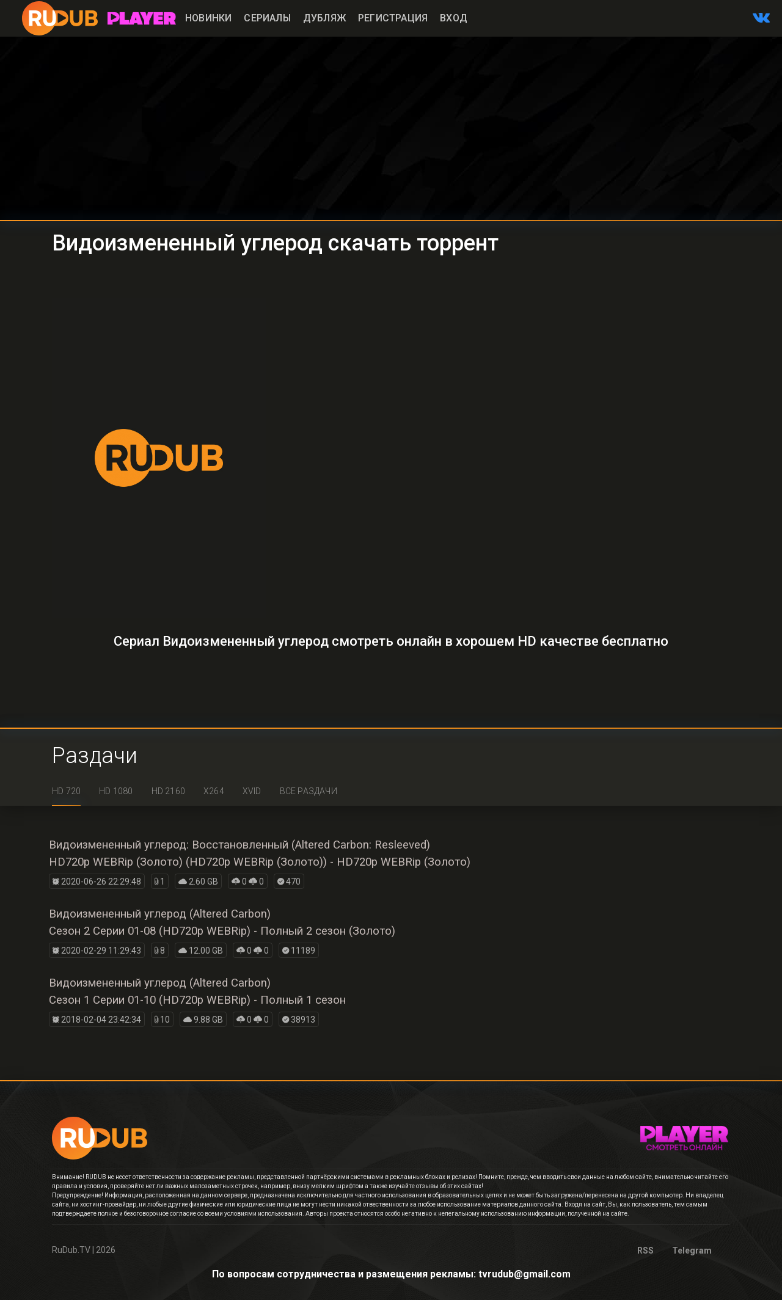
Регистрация (393, 18)
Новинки (208, 18)
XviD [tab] (252, 791)
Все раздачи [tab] (308, 791)
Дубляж (324, 18)
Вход (453, 18)
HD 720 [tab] (66, 791)
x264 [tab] (213, 791)
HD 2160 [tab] (168, 791)
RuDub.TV (71, 1250)
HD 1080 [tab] (116, 791)
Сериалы (267, 18)
